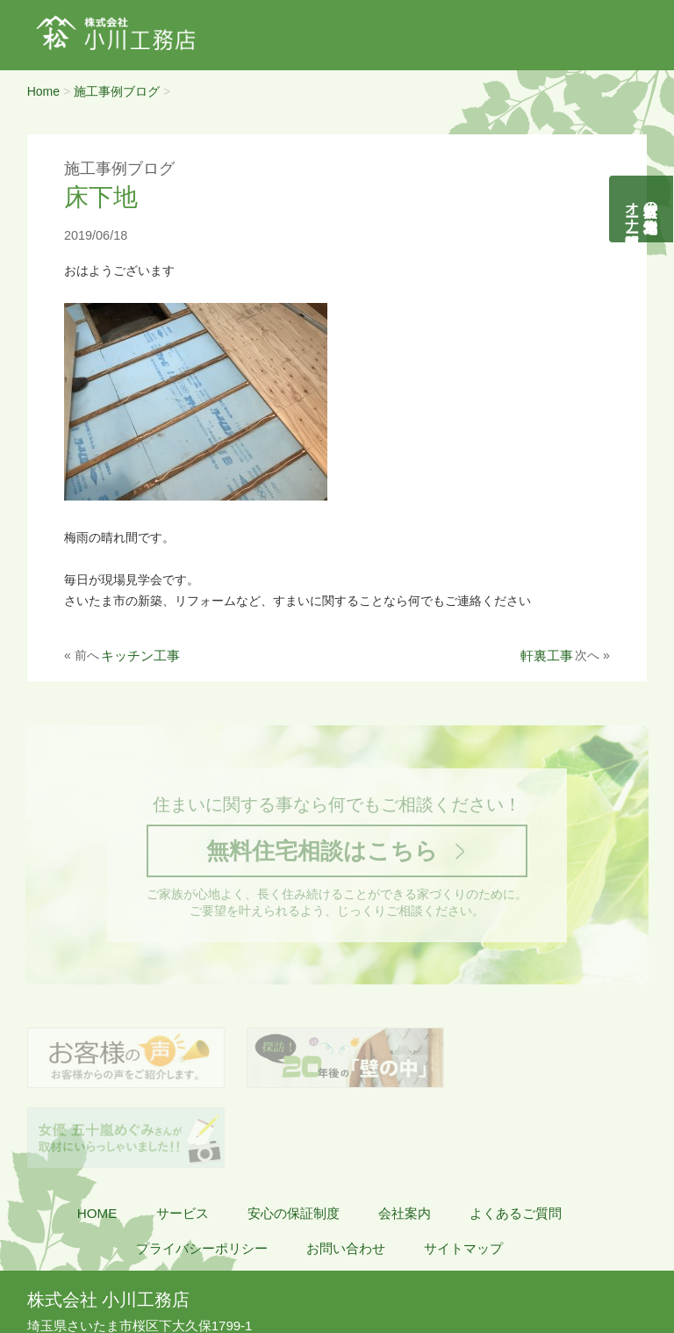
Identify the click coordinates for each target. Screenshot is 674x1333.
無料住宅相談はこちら (321, 852)
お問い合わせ (345, 1171)
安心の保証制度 (293, 1136)
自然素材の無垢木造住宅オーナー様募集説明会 (642, 209)
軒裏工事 (546, 655)
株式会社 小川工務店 (108, 1223)
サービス (182, 1136)
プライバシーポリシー (202, 1171)
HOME (97, 1136)
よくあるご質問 (516, 1136)
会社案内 (404, 1136)
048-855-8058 (82, 1268)
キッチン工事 (140, 655)
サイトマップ (463, 1171)
